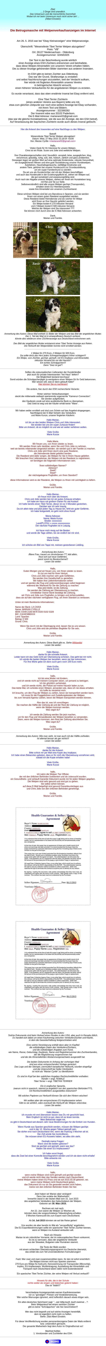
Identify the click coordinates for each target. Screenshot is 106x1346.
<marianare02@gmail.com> (62, 141)
